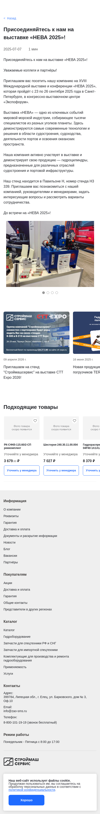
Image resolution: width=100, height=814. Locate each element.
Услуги (8, 673)
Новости (9, 542)
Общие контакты (15, 603)
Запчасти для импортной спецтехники (31, 650)
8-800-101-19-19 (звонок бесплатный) (30, 722)
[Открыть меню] (6, 8)
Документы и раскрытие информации (30, 536)
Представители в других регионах (28, 609)
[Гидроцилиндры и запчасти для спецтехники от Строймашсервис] (50, 8)
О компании (12, 509)
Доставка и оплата (17, 529)
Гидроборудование (17, 636)
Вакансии (10, 555)
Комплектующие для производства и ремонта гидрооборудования (36, 658)
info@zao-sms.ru (15, 711)
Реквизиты (11, 516)
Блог (7, 549)
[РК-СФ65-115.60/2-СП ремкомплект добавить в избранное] (35, 420)
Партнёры (11, 562)
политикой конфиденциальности (32, 790)
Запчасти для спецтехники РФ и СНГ (30, 643)
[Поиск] (93, 8)
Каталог (9, 630)
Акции (8, 583)
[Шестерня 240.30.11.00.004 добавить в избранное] (74, 420)
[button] (43, 292)
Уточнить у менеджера (22, 470)
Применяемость (15, 667)
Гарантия (10, 522)
